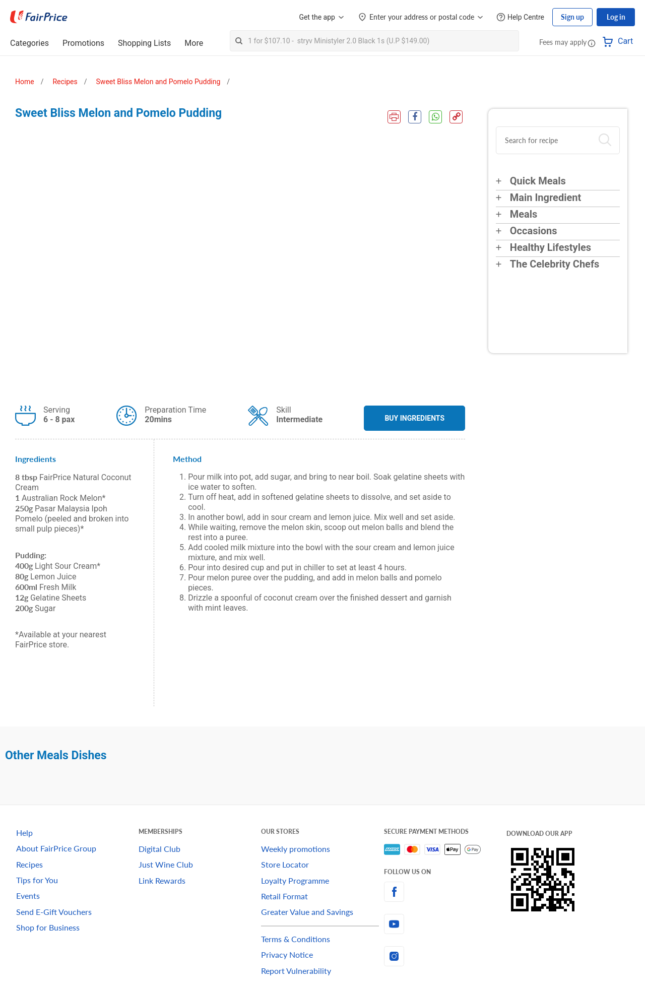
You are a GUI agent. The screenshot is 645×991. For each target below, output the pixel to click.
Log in (616, 17)
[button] (592, 43)
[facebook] (445, 892)
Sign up (572, 17)
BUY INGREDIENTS (414, 418)
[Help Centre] (520, 17)
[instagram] (445, 956)
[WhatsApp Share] (435, 116)
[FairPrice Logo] (39, 17)
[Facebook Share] (414, 116)
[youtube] (445, 924)
